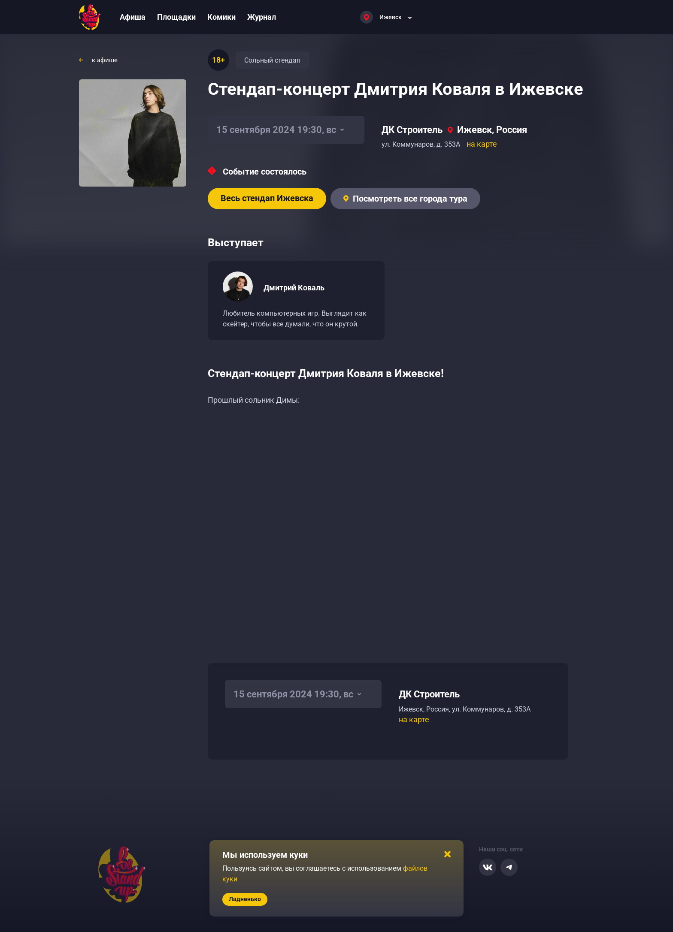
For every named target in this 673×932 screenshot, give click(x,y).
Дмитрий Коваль (294, 287)
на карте (482, 143)
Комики (221, 16)
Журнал (261, 16)
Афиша (133, 16)
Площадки (176, 16)
